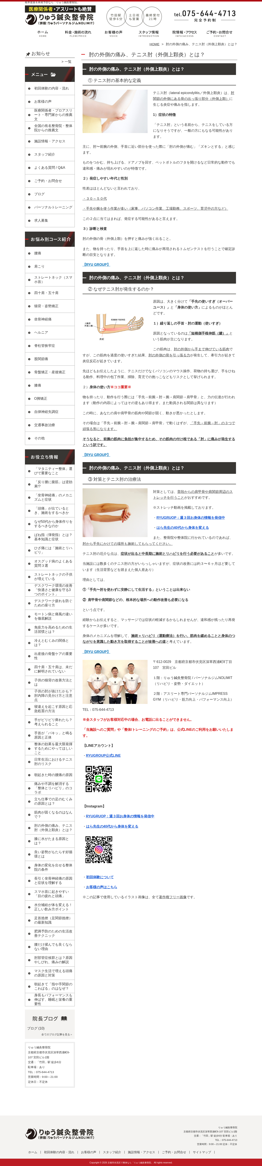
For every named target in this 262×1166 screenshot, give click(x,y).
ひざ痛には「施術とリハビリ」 (53, 550)
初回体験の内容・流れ (78, 34)
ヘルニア (41, 332)
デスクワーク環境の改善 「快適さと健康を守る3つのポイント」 (53, 590)
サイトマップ (202, 1152)
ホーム (42, 34)
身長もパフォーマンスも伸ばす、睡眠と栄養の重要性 (53, 999)
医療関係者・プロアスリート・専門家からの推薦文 (53, 115)
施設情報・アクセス (184, 34)
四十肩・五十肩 (46, 293)
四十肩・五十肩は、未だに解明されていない (53, 669)
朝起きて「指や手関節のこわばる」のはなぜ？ (53, 986)
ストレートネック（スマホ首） (53, 280)
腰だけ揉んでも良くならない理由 (53, 947)
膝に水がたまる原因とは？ (51, 841)
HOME (154, 44)
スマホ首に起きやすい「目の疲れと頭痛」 (51, 894)
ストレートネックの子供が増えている (53, 577)
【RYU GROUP (95, 264)
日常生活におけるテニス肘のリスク (53, 762)
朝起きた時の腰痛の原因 (53, 775)
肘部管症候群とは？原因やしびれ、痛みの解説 (53, 960)
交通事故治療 (44, 425)
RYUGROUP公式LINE (103, 755)
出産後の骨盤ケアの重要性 (53, 656)
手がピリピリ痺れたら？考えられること (53, 722)
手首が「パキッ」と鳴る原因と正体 (53, 735)
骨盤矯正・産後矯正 (49, 372)
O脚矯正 (40, 398)
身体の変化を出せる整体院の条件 (53, 867)
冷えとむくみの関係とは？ (51, 643)
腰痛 (37, 253)
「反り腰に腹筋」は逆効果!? (53, 484)
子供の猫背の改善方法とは (53, 682)
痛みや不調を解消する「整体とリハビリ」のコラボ (53, 788)
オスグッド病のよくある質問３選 (53, 563)
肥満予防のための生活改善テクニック (53, 933)
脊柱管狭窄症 (44, 346)
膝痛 (37, 385)
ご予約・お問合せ (219, 34)
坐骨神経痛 (43, 319)
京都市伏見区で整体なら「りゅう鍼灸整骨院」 (130, 1162)
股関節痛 (41, 359)
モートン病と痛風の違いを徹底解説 (53, 616)
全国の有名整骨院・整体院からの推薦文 (53, 128)
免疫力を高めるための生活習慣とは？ (53, 629)
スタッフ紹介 (148, 34)
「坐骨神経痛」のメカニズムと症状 (53, 497)
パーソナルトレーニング (53, 207)
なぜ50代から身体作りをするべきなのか (53, 524)
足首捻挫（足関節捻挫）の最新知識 (53, 920)
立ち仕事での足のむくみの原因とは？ (53, 801)
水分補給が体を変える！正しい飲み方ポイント (53, 907)
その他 (39, 438)
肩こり (39, 266)
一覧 (68, 61)
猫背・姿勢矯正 (46, 306)
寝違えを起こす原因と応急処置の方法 (53, 709)
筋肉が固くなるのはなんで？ (53, 814)
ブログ (39, 194)
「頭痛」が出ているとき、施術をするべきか (51, 511)
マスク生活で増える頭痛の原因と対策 (53, 973)
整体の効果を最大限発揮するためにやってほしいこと (53, 748)
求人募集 (41, 220)
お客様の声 (113, 34)
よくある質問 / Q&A (49, 167)
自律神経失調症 (46, 412)
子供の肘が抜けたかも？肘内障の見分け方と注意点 (53, 695)
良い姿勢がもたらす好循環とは (53, 854)
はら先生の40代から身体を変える (182, 527)
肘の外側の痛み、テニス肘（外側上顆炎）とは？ (53, 828)
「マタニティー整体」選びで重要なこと (53, 471)
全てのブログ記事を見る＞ (57, 1034)
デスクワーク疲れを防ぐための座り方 (53, 603)
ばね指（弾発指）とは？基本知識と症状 (53, 537)
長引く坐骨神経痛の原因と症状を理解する (53, 881)
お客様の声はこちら (101, 887)
